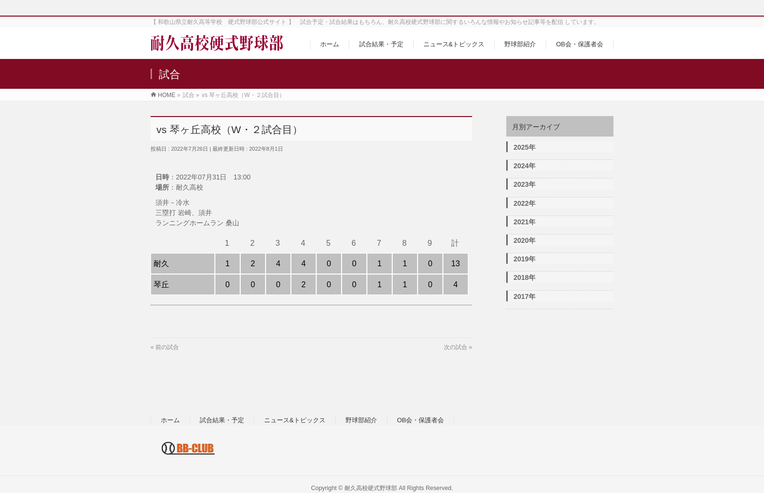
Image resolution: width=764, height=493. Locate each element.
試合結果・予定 (222, 420)
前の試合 (167, 347)
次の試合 (455, 347)
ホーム (170, 420)
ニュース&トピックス (294, 420)
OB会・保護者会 (420, 420)
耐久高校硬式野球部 (370, 488)
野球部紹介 (361, 420)
